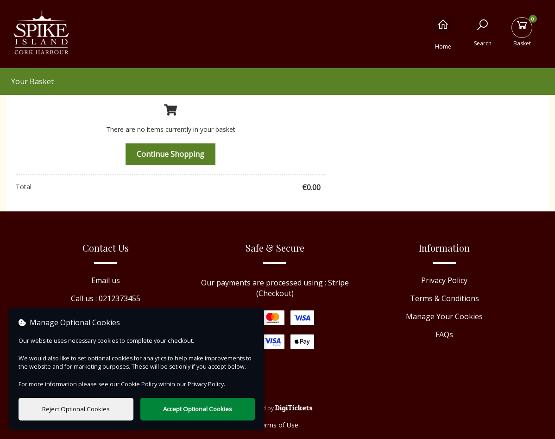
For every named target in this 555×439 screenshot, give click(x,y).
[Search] (482, 31)
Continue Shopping (170, 154)
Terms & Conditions (444, 298)
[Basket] (522, 31)
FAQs (444, 334)
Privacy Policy (444, 280)
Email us (105, 280)
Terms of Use (277, 424)
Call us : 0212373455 (105, 298)
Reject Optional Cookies (76, 409)
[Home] (443, 31)
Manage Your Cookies (444, 316)
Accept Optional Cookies (197, 409)
